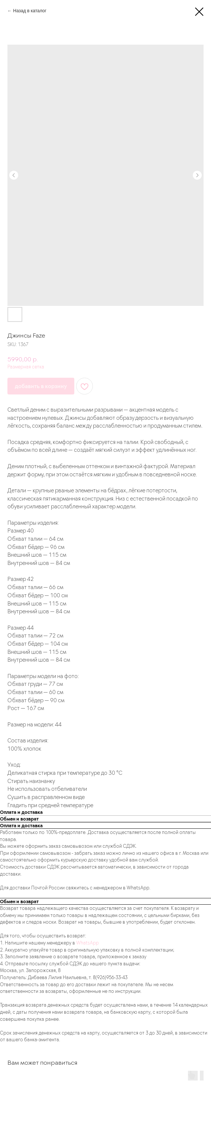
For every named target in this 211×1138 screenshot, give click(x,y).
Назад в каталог (29, 10)
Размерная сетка (25, 366)
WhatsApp (87, 942)
